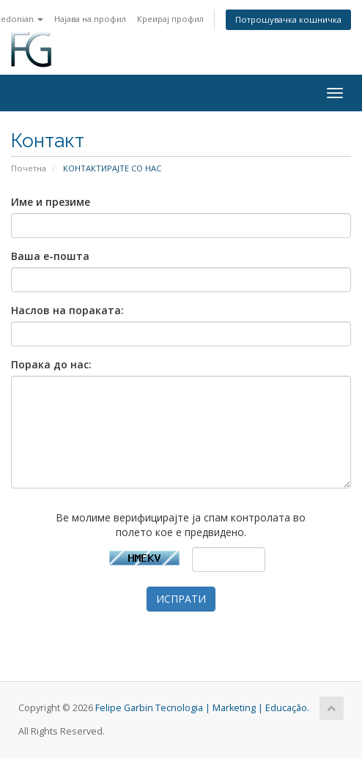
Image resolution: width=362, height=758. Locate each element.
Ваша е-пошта (50, 256)
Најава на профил (90, 18)
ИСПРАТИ (181, 599)
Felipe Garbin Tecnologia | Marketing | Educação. (202, 708)
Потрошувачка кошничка (288, 19)
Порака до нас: (51, 364)
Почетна (28, 168)
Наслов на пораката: (67, 310)
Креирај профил (170, 18)
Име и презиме (50, 202)
